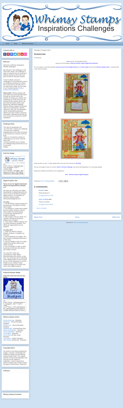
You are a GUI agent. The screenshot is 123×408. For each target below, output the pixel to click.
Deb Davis (6, 326)
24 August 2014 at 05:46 (46, 204)
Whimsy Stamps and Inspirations (13, 89)
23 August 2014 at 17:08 (46, 195)
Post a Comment (42, 208)
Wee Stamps (7, 344)
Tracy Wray (7, 342)
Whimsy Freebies (28, 43)
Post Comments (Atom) (81, 222)
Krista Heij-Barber (9, 336)
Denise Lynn (7, 329)
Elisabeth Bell (7, 333)
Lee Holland (7, 338)
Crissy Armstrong (8, 324)
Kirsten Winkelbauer (9, 334)
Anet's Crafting (43, 199)
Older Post (116, 217)
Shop (15, 43)
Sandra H (41, 190)
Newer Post (38, 217)
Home (7, 43)
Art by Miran (7, 339)
